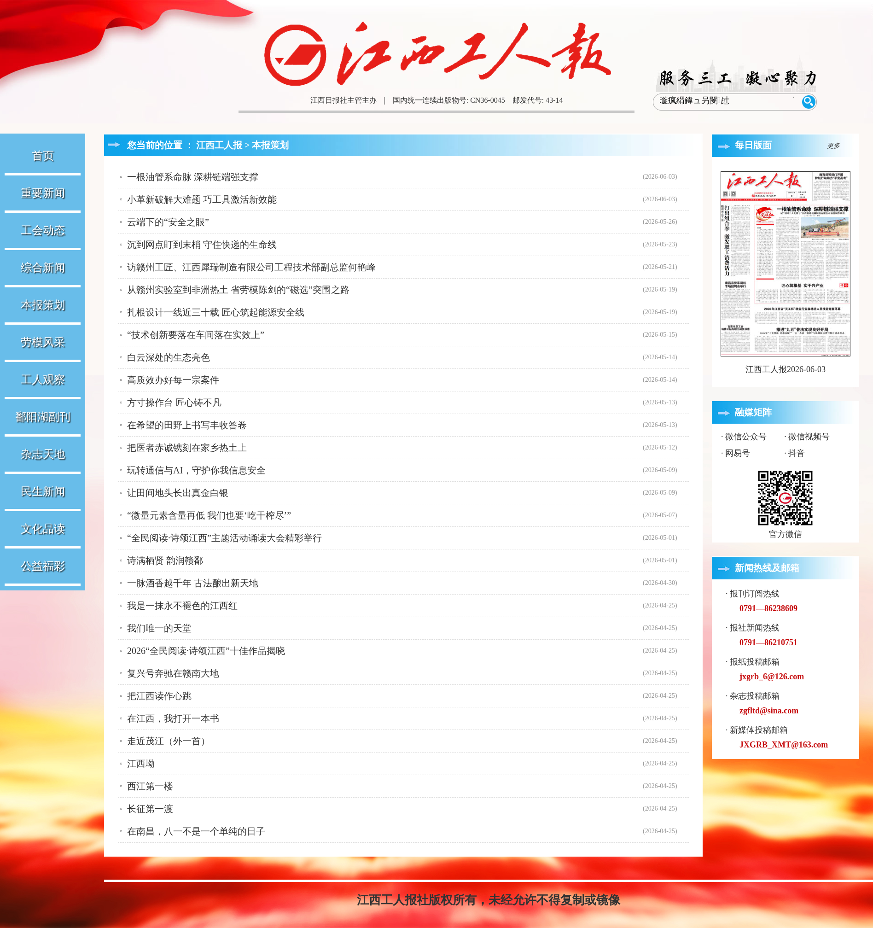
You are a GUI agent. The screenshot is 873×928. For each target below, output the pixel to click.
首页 (43, 156)
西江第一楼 (150, 786)
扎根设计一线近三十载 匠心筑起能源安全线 (215, 312)
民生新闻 (43, 491)
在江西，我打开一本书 (173, 718)
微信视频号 (809, 436)
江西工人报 (219, 145)
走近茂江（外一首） (168, 741)
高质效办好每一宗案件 (173, 380)
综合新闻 (43, 268)
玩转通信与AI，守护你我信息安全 (196, 470)
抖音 (796, 453)
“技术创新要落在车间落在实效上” (195, 335)
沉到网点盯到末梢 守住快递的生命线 (202, 244)
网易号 (737, 453)
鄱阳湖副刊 (42, 417)
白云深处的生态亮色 (168, 357)
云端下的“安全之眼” (168, 222)
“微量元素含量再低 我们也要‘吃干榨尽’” (209, 515)
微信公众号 (746, 436)
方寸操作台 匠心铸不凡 (174, 402)
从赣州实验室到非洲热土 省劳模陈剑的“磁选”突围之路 (238, 290)
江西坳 (141, 764)
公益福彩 (43, 566)
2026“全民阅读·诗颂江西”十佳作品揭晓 (206, 651)
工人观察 (43, 379)
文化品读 (43, 529)
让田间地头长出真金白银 (177, 493)
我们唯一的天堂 (159, 628)
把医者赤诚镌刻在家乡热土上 (187, 448)
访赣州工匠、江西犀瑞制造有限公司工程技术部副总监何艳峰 (251, 267)
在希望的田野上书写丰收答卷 (187, 425)
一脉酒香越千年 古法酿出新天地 (192, 583)
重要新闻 (43, 193)
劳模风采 (43, 342)
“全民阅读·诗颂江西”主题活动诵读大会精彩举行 (224, 538)
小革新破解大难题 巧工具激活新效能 (202, 199)
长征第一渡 (150, 809)
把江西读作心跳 (159, 696)
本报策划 (43, 305)
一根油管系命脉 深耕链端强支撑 (192, 177)
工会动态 (43, 230)
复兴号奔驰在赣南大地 (173, 673)
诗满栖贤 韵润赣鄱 (165, 560)
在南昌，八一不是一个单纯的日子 (196, 831)
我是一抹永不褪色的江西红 (182, 606)
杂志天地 (43, 454)
